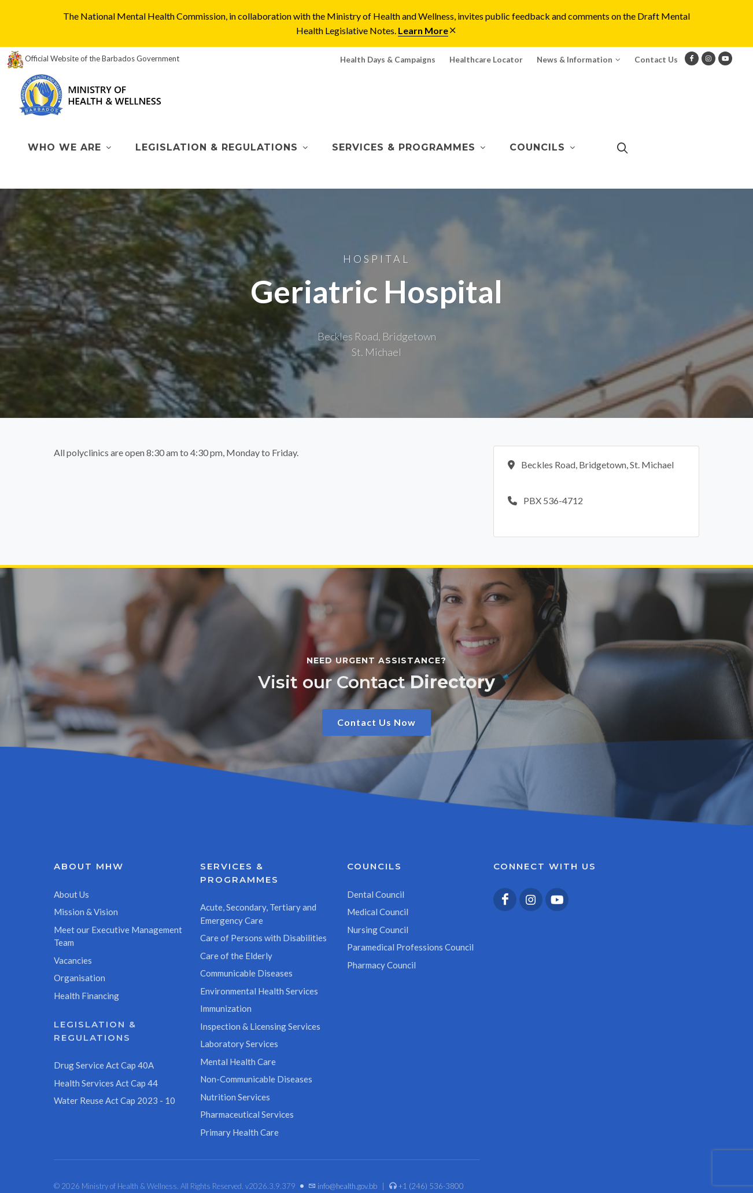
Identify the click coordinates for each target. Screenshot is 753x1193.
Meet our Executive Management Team (118, 936)
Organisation (79, 977)
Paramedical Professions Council (410, 947)
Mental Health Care (238, 1061)
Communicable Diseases (246, 973)
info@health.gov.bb (342, 1186)
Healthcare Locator (486, 59)
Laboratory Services (239, 1043)
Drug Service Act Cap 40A (104, 1065)
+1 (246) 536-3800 (426, 1186)
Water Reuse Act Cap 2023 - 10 (114, 1100)
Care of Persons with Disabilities (263, 938)
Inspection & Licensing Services (260, 1026)
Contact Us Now (376, 722)
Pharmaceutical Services (247, 1114)
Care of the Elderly (236, 955)
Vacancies (73, 960)
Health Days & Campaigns (387, 59)
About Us (71, 894)
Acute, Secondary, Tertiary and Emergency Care (258, 914)
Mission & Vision (86, 911)
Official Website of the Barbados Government (93, 58)
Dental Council (375, 894)
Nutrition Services (235, 1097)
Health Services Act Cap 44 (106, 1083)
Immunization (226, 1008)
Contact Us (656, 59)
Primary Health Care (239, 1132)
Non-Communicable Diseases (256, 1079)
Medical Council (377, 911)
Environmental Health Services (259, 991)
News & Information (579, 59)
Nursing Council (377, 929)
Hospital (376, 258)
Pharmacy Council (381, 965)
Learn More (423, 30)
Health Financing (86, 995)
